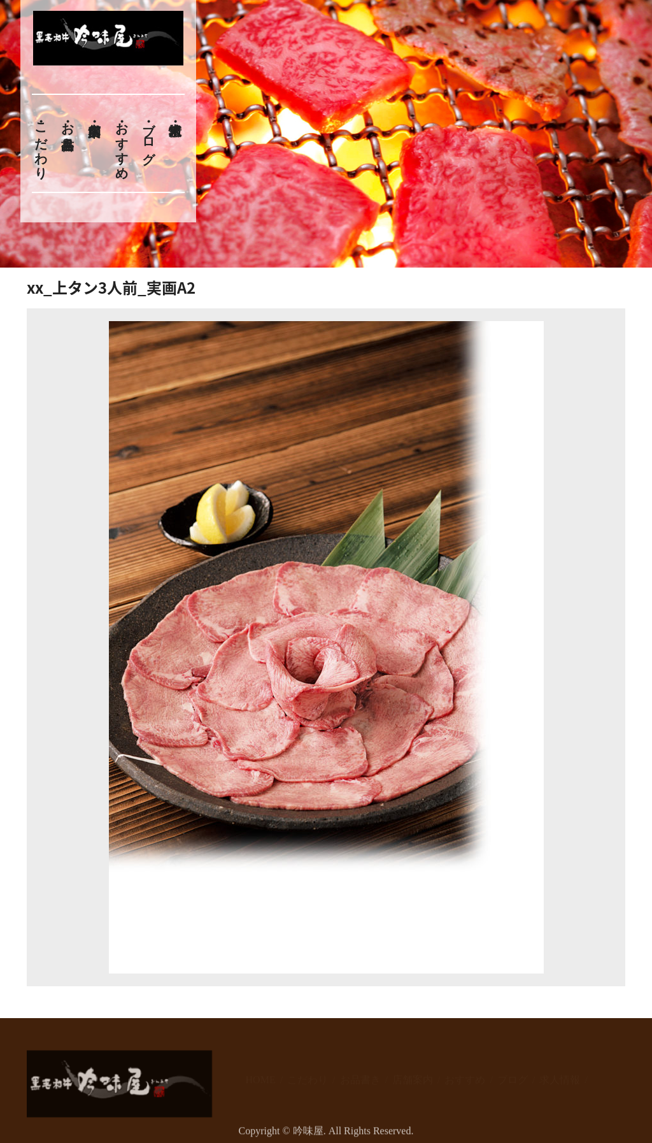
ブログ (149, 136)
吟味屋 (308, 1135)
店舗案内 (412, 1074)
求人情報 (559, 1074)
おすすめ (122, 143)
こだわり (41, 143)
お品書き (67, 128)
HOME (261, 1074)
